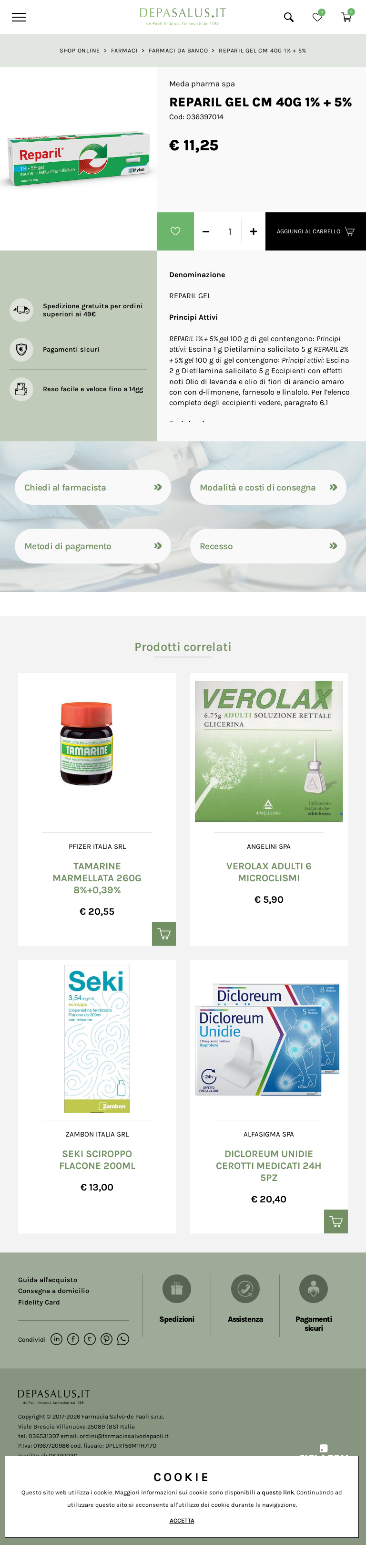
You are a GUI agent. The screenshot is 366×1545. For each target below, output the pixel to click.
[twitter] (90, 1340)
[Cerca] (289, 17)
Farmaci (124, 50)
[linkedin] (56, 1340)
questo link (278, 1492)
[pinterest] (106, 1340)
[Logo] (183, 14)
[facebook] (73, 1340)
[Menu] (18, 17)
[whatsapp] (123, 1340)
